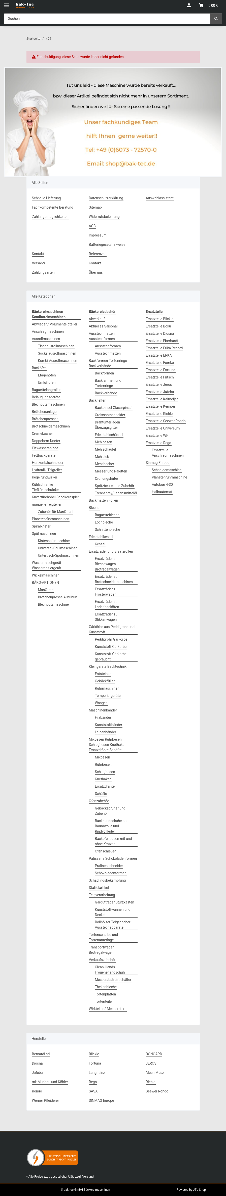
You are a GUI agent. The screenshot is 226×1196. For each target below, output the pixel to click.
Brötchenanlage (44, 412)
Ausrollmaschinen (46, 339)
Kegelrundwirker (44, 477)
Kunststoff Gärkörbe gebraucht (111, 656)
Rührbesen (103, 764)
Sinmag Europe (158, 463)
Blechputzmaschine (53, 604)
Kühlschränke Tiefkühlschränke (45, 487)
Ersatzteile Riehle (159, 414)
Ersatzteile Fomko (160, 363)
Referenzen (98, 254)
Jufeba (37, 1073)
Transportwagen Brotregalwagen (102, 949)
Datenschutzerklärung (106, 198)
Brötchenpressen (45, 419)
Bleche (94, 508)
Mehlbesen (103, 442)
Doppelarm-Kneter (46, 441)
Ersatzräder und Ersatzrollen (111, 551)
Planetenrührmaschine (169, 477)
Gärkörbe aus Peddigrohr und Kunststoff (112, 629)
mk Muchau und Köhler (50, 1082)
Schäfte (101, 794)
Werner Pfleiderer (45, 1100)
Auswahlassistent (160, 198)
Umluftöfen (47, 382)
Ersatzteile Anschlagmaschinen (168, 452)
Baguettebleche (107, 515)
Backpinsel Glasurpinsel (114, 408)
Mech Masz (155, 1073)
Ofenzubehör (99, 801)
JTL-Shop (199, 1189)
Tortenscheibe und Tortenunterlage (103, 937)
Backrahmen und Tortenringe (108, 383)
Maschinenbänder (103, 710)
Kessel (100, 544)
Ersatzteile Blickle (160, 319)
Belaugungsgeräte (46, 397)
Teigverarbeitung (102, 895)
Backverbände (106, 393)
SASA (93, 1091)
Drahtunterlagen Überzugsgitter (107, 424)
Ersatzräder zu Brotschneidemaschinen (114, 579)
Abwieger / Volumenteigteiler (54, 324)
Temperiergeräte (108, 696)
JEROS (151, 1063)
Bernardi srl (41, 1054)
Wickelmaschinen (45, 575)
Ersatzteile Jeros (159, 384)
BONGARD (154, 1054)
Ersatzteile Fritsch (160, 377)
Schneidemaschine (167, 470)
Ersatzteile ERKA (159, 355)
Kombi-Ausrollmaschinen (57, 361)
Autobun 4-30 (162, 485)
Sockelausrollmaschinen (57, 353)
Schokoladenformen (111, 873)
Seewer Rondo (157, 1091)
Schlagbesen (105, 772)
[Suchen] (216, 18)
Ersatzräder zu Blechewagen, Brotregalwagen (107, 564)
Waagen (101, 703)
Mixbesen (102, 757)
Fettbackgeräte (43, 455)
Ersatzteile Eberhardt (162, 341)
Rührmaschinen (107, 688)
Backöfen (39, 368)
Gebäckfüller (105, 681)
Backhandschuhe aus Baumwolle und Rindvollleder (111, 826)
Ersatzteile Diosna (160, 333)
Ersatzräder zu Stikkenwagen (106, 616)
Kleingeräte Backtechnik (108, 666)
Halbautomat (162, 492)
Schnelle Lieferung (46, 198)
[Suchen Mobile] (107, 18)
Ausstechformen (108, 346)
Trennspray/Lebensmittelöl (116, 493)
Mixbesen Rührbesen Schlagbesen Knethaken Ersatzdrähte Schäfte (107, 744)
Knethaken (103, 779)
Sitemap (95, 207)
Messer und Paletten (111, 471)
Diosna (37, 1063)
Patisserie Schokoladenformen (113, 858)
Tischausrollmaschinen (56, 346)
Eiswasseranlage (45, 448)
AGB (92, 226)
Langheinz (97, 1073)
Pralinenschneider (109, 866)
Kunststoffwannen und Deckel (113, 912)
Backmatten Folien (103, 500)
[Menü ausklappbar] (6, 3)
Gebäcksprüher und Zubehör (110, 811)
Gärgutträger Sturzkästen (114, 902)
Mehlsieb (102, 457)
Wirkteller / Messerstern (107, 1009)
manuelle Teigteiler (47, 504)
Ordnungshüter (106, 478)
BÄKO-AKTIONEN (45, 583)
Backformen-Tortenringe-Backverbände (108, 363)
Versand (38, 263)
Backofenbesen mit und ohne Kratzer (113, 841)
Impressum (98, 235)
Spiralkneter (41, 526)
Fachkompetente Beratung (52, 207)
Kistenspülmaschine (54, 541)
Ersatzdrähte (105, 786)
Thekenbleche (106, 987)
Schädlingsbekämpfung (107, 880)
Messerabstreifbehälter (113, 980)
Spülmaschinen (44, 534)
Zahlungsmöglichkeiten (50, 217)
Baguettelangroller (46, 390)
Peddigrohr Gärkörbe (111, 639)
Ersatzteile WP (157, 436)
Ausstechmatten (108, 353)
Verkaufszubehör (102, 960)
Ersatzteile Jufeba (160, 392)
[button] (189, 6)
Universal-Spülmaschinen (58, 548)
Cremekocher (42, 434)
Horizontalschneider (47, 463)
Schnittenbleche (107, 530)
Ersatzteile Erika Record (164, 348)
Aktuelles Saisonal (103, 326)
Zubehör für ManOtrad (55, 512)
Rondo (37, 1091)
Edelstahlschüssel (109, 435)
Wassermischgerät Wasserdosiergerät (46, 565)
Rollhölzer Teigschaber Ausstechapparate (113, 924)
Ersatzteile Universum (163, 428)
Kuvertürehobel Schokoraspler (55, 497)
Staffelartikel (99, 888)
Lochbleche (104, 522)
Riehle (150, 1082)
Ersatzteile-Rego (158, 443)
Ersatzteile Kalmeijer (162, 399)
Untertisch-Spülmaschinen (58, 555)
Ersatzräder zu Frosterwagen (106, 591)
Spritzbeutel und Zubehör (114, 486)
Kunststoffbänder (108, 725)
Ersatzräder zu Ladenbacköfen (107, 604)
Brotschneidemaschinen (51, 426)
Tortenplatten (105, 994)
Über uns (96, 272)
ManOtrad (46, 590)
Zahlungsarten (43, 272)
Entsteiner (103, 674)
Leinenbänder (105, 732)
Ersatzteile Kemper (160, 406)
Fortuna (95, 1063)
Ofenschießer (105, 851)
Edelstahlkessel (101, 537)
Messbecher (104, 464)
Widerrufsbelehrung (104, 217)
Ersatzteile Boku (158, 326)
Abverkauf (97, 319)
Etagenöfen (47, 375)
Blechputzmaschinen (48, 404)
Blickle (94, 1054)
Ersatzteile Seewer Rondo (166, 421)
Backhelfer (97, 400)
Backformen (104, 373)
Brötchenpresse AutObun (57, 597)
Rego (93, 1082)
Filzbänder (103, 717)
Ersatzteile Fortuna (160, 370)
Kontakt (38, 254)
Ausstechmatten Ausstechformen (102, 336)
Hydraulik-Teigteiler (47, 470)
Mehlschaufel (105, 449)
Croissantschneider (110, 415)
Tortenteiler (104, 1001)
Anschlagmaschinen (48, 331)
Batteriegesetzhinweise (107, 245)
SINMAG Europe (101, 1100)
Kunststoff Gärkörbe (111, 647)
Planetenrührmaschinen (50, 519)
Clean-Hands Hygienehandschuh (110, 969)
